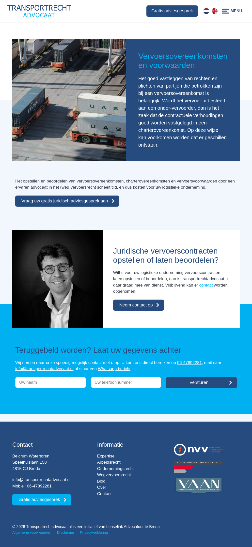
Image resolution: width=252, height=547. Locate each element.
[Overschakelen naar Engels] (215, 11)
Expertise (105, 456)
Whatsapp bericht (114, 368)
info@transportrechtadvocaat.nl (44, 368)
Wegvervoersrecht (114, 474)
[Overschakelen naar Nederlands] (206, 11)
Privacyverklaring (94, 532)
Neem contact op (136, 305)
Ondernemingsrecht (115, 468)
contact (206, 285)
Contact (104, 493)
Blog (101, 481)
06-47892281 (189, 362)
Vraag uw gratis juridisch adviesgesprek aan (64, 200)
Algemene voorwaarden (31, 532)
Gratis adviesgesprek (172, 10)
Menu (236, 11)
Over (101, 487)
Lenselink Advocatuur (125, 527)
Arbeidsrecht (108, 462)
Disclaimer (65, 532)
